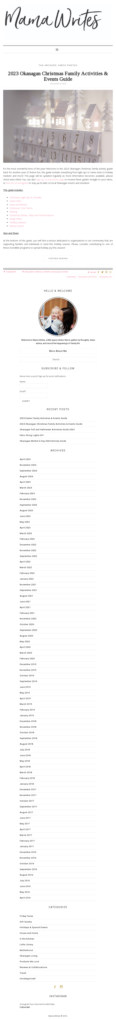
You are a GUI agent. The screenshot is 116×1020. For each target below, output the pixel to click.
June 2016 (25, 886)
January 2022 (27, 579)
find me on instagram (17, 183)
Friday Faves (26, 916)
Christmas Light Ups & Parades (26, 197)
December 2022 (28, 544)
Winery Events (17, 225)
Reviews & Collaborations (33, 967)
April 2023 (25, 527)
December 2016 (28, 852)
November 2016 (28, 858)
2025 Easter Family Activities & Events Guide (43, 418)
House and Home (29, 933)
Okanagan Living (59, 272)
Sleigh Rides (16, 218)
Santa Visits (15, 200)
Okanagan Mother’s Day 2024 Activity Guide (43, 441)
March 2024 (26, 488)
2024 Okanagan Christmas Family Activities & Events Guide (51, 424)
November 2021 (28, 584)
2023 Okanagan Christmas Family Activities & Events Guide (58, 76)
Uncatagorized (28, 978)
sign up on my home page (50, 179)
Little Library (26, 944)
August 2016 (26, 875)
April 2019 (25, 698)
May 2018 (25, 761)
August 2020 (26, 636)
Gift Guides (26, 922)
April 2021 (25, 607)
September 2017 (28, 806)
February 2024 (27, 493)
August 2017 (26, 812)
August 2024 (26, 476)
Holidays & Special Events (37, 272)
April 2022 (25, 561)
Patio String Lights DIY (32, 435)
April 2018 (25, 767)
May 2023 (25, 522)
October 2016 (27, 863)
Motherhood (26, 950)
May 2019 (25, 693)
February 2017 (27, 841)
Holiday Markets (18, 222)
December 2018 (28, 721)
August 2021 (26, 596)
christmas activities (87, 277)
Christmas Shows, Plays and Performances (32, 215)
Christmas (71, 277)
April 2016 (25, 898)
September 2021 (28, 590)
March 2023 (26, 533)
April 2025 (25, 459)
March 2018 (26, 772)
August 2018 (26, 744)
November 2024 (28, 465)
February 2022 (27, 573)
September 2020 (28, 630)
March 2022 (26, 567)
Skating (13, 211)
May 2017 (25, 823)
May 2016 (25, 892)
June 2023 (25, 516)
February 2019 (27, 710)
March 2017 (26, 835)
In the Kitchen (27, 939)
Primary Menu (58, 49)
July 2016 (25, 880)
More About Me (58, 351)
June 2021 (25, 601)
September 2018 (28, 738)
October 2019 (27, 675)
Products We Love (29, 961)
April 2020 (25, 647)
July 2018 (25, 749)
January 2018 (27, 784)
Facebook (54, 987)
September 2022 (28, 556)
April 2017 (25, 829)
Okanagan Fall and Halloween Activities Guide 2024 (47, 429)
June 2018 (25, 755)
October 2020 (27, 624)
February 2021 (27, 613)
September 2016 (28, 869)
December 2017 (28, 789)
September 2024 (28, 471)
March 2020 (26, 653)
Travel (23, 973)
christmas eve (105, 277)
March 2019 (26, 704)
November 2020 (28, 618)
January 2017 (27, 846)
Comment (11, 272)
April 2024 (25, 482)
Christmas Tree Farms (21, 208)
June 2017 (25, 818)
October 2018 (27, 732)
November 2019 (28, 670)
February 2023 (27, 539)
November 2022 (28, 550)
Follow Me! (25, 1007)
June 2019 (25, 687)
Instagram (61, 987)
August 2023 (26, 510)
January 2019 (27, 715)
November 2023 (28, 499)
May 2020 (25, 641)
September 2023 (28, 505)
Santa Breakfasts (18, 204)
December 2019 (28, 664)
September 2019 (28, 681)
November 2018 (28, 727)
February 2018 (27, 778)
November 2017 (28, 795)
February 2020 (27, 658)
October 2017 (27, 801)
